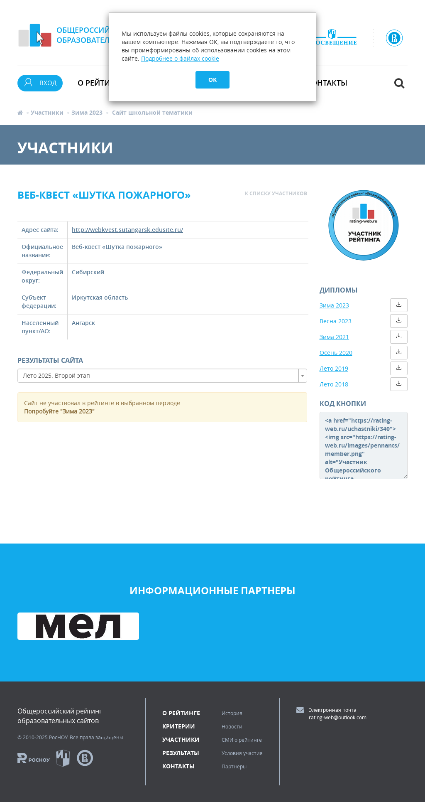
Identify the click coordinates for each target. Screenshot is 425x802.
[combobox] (162, 376)
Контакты (326, 83)
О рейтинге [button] (101, 83)
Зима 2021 (334, 337)
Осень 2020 (336, 353)
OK (212, 80)
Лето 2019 (334, 368)
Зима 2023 (87, 112)
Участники (47, 112)
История (232, 713)
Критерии (178, 726)
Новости (232, 726)
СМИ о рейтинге (242, 739)
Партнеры (234, 766)
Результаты (180, 753)
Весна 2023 (336, 321)
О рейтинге (181, 713)
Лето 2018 (334, 384)
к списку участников (276, 193)
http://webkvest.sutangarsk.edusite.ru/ (127, 230)
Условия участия (242, 753)
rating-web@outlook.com (337, 717)
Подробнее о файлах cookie (180, 58)
